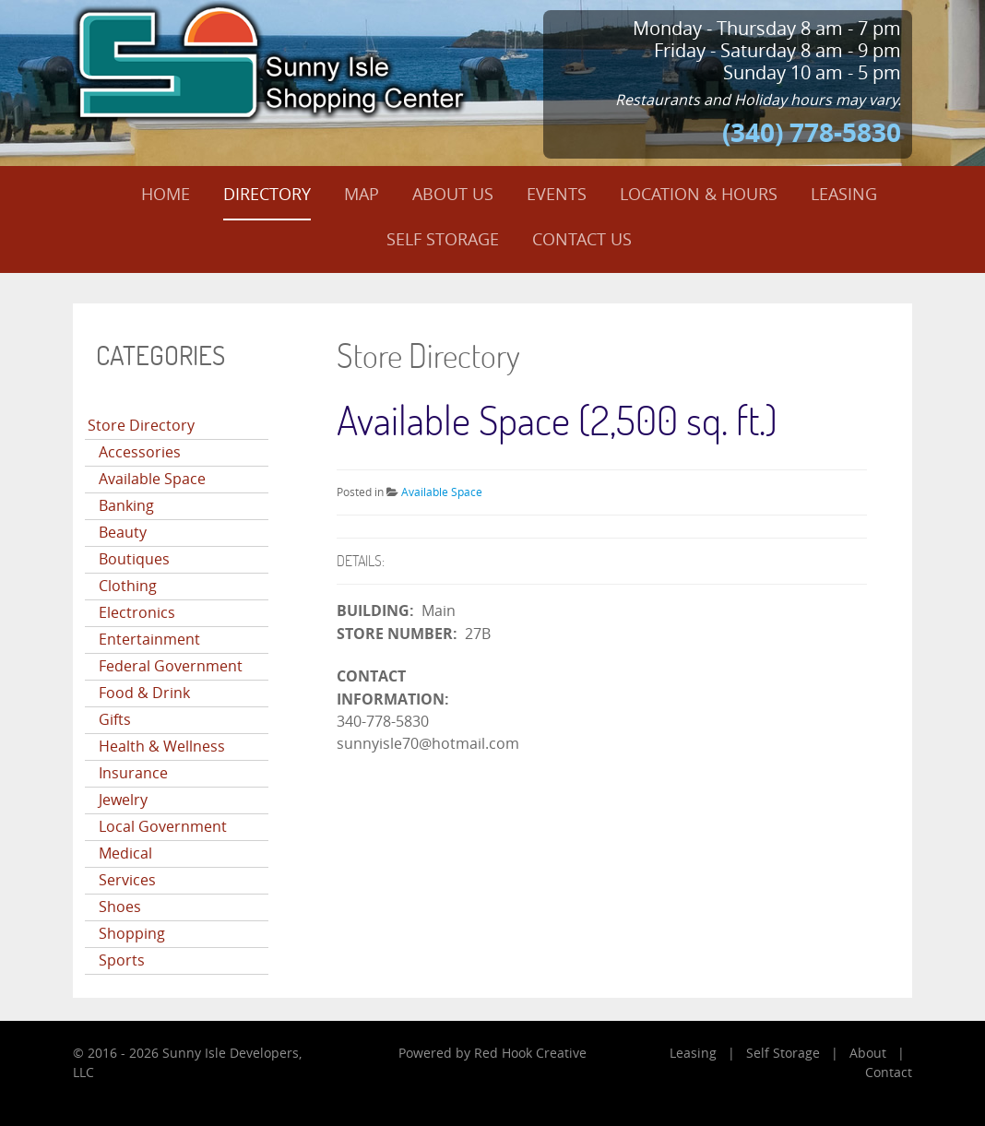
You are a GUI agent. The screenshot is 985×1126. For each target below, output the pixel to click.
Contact (888, 1073)
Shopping (132, 933)
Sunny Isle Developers (230, 1053)
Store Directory (141, 425)
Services (127, 880)
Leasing (693, 1053)
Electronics (137, 613)
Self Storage (783, 1053)
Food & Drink (144, 693)
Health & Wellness (162, 746)
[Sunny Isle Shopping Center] (271, 61)
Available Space (152, 479)
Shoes (120, 907)
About (867, 1053)
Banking (126, 506)
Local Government (163, 827)
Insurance (133, 773)
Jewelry (123, 800)
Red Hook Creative (530, 1053)
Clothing (128, 586)
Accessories (140, 452)
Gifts (115, 720)
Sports (122, 960)
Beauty (123, 532)
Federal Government (171, 666)
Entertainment (149, 639)
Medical (125, 853)
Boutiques (134, 559)
